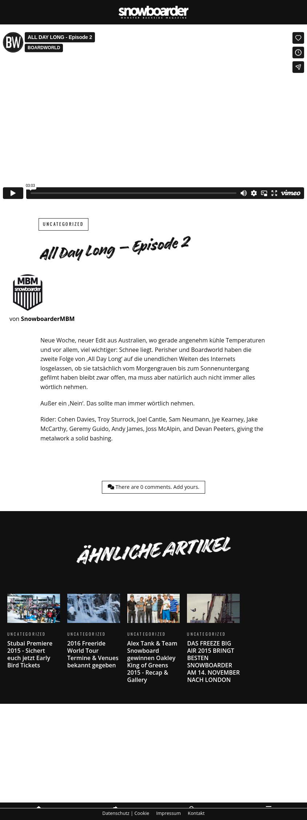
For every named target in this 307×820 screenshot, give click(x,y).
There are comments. (153, 486)
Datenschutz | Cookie (125, 813)
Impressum (168, 813)
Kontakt (196, 813)
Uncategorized (63, 224)
